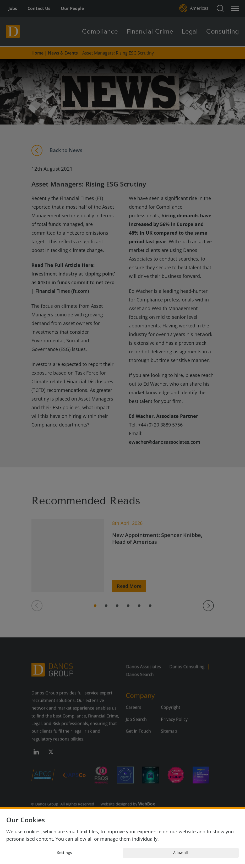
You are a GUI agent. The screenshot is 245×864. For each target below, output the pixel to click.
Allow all (180, 852)
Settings (64, 852)
